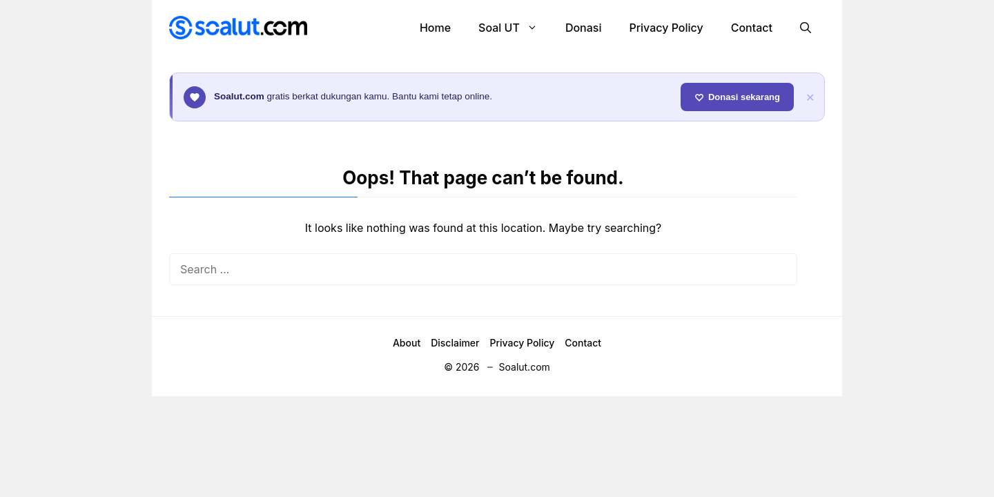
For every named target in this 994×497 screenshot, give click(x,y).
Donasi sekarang (737, 97)
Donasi (583, 28)
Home (435, 28)
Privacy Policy (666, 28)
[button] (805, 27)
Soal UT (515, 27)
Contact (751, 28)
